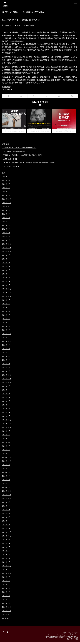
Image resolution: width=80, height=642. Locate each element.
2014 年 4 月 (6, 476)
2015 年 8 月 (6, 431)
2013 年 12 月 (6, 491)
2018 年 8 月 (6, 304)
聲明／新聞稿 (30, 25)
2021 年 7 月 (6, 176)
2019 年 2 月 (6, 281)
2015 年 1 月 (6, 450)
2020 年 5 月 (6, 225)
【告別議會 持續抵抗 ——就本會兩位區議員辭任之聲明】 (22, 155)
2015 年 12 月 (6, 420)
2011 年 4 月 (6, 592)
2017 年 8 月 (6, 349)
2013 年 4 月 (6, 517)
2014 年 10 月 (6, 461)
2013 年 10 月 (6, 498)
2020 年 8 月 (6, 214)
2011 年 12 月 (6, 566)
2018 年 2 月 (6, 326)
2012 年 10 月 (6, 536)
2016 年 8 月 (6, 390)
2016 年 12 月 (6, 375)
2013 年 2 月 (6, 525)
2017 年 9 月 (6, 345)
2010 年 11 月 (6, 611)
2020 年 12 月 (6, 199)
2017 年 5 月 (6, 360)
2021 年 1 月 (6, 195)
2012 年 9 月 (6, 540)
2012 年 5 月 (6, 547)
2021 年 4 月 (6, 184)
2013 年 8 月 (6, 502)
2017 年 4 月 (6, 364)
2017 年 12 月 (6, 334)
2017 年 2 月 (6, 367)
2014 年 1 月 (6, 487)
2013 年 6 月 (6, 510)
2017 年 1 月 (6, 371)
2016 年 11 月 (6, 379)
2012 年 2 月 (6, 558)
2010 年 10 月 (6, 614)
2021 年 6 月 (6, 180)
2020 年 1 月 (6, 240)
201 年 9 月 (5, 618)
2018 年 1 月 (6, 330)
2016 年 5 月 (6, 401)
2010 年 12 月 (6, 607)
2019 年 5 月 (6, 270)
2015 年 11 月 (6, 424)
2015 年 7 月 (6, 435)
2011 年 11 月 (6, 569)
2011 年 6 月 (6, 584)
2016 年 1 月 (6, 416)
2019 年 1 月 (6, 285)
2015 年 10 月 (6, 427)
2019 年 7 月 (6, 263)
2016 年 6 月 (6, 397)
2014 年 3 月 (6, 480)
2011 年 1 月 (6, 603)
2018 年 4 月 (6, 319)
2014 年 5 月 (6, 472)
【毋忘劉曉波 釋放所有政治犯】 (14, 151)
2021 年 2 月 (6, 191)
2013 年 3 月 (6, 521)
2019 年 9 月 (6, 255)
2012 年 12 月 (6, 532)
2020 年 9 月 (6, 210)
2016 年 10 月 (6, 382)
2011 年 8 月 (6, 581)
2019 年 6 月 (6, 266)
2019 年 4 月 (6, 274)
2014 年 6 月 (6, 468)
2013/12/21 (7, 25)
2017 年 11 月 (6, 337)
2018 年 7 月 (6, 307)
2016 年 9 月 (6, 386)
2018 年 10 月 (6, 296)
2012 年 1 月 (6, 562)
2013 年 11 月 (6, 495)
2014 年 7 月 (6, 465)
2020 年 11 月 (6, 203)
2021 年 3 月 (6, 188)
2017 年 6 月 (6, 356)
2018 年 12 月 (6, 289)
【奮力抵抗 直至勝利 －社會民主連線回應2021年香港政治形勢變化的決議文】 (29, 163)
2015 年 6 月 (6, 438)
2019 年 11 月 (6, 248)
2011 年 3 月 (6, 596)
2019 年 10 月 (6, 251)
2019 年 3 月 (6, 278)
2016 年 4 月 (6, 405)
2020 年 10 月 (6, 206)
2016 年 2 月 (6, 412)
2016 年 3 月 (6, 409)
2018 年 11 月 (6, 293)
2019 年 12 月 (6, 244)
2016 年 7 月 (6, 394)
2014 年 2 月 (6, 483)
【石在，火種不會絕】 (10, 159)
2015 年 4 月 (6, 442)
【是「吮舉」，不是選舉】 (11, 166)
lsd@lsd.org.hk (73, 633)
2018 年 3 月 (6, 322)
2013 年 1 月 (6, 528)
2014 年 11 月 (6, 457)
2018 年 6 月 (6, 311)
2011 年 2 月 (6, 599)
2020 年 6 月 (6, 221)
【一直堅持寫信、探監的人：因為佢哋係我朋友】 (19, 148)
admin (17, 25)
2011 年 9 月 (6, 577)
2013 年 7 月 (6, 506)
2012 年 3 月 (6, 555)
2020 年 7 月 (6, 218)
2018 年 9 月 (6, 300)
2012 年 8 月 (6, 543)
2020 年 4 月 (6, 229)
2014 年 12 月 (6, 453)
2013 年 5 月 (6, 513)
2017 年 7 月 (6, 352)
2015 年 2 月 (6, 446)
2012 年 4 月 (6, 551)
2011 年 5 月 (6, 588)
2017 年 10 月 (6, 341)
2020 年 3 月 (6, 233)
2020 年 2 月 (6, 236)
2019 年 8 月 (6, 259)
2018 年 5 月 (6, 315)
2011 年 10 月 (6, 573)
